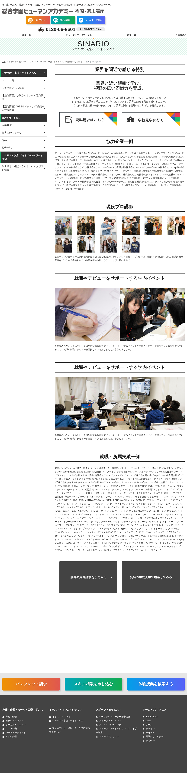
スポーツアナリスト (109, 739)
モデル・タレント (14, 723)
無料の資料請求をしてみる (88, 578)
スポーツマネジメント (110, 723)
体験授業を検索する (156, 687)
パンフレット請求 (31, 687)
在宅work (150, 743)
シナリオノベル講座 (13, 88)
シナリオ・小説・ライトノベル (19, 73)
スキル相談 (61, 20)
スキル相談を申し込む (93, 687)
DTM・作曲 (11, 731)
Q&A (4, 140)
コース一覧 (8, 80)
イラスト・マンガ (61, 719)
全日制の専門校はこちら (90, 30)
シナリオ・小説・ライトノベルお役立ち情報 (23, 168)
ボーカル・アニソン (16, 727)
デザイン (150, 731)
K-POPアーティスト (16, 735)
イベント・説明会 (90, 20)
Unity (148, 723)
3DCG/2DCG (152, 719)
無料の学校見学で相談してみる (151, 578)
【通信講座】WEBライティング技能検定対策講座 (23, 108)
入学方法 (7, 125)
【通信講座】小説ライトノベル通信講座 (23, 97)
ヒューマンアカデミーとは (79, 35)
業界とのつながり (11, 132)
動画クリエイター (155, 739)
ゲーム (149, 727)
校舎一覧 (131, 35)
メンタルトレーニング (110, 727)
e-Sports (150, 735)
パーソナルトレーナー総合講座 (114, 719)
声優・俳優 (11, 719)
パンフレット (37, 20)
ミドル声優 (11, 739)
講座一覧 (26, 35)
